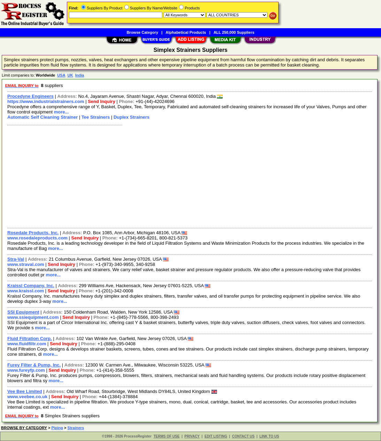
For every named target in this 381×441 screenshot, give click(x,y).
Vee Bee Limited (24, 391)
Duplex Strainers (131, 117)
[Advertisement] (190, 176)
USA (61, 75)
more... (61, 112)
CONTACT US (243, 436)
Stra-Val (15, 259)
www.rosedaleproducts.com (37, 238)
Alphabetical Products (186, 32)
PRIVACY (192, 436)
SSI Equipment (23, 312)
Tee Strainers (95, 117)
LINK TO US (269, 436)
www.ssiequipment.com (33, 317)
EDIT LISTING (215, 436)
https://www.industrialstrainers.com (45, 101)
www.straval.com (25, 264)
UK (70, 75)
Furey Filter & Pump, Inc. (34, 365)
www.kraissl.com (25, 290)
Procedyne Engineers (30, 96)
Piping (57, 428)
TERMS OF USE (167, 436)
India (79, 75)
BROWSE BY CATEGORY (24, 428)
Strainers (76, 428)
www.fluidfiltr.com (26, 343)
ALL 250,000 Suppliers (233, 32)
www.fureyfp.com (26, 370)
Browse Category (142, 32)
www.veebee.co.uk (27, 396)
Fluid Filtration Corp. (29, 338)
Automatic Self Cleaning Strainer (42, 117)
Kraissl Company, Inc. (30, 285)
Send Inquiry (101, 101)
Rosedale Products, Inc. (33, 232)
